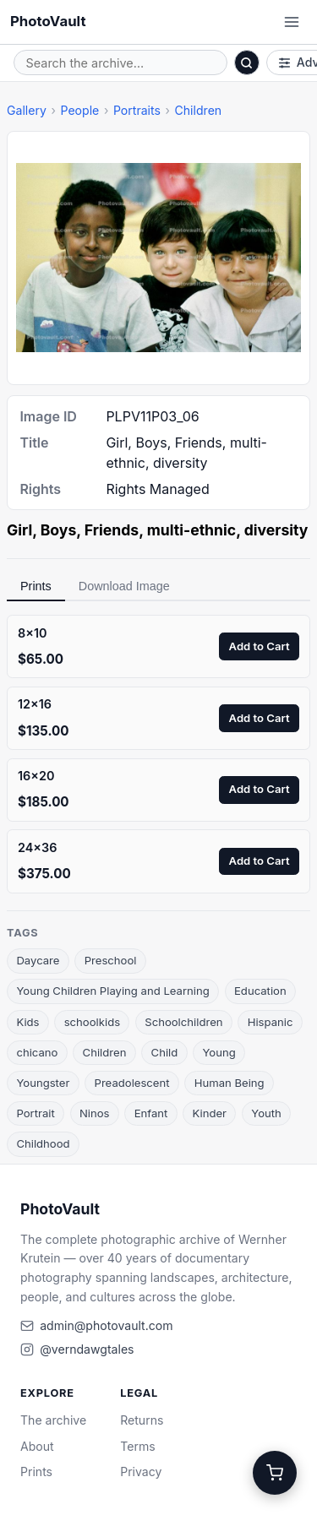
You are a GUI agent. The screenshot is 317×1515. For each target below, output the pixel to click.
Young (218, 1052)
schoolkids (92, 1022)
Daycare (37, 960)
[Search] (247, 62)
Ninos (94, 1113)
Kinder (210, 1113)
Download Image (124, 586)
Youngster (42, 1082)
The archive (53, 1420)
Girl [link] (19, 530)
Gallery (26, 110)
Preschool (111, 960)
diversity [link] (276, 530)
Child (164, 1052)
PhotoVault (48, 21)
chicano (36, 1052)
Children (198, 110)
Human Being (229, 1082)
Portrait (35, 1113)
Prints (36, 586)
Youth (266, 1113)
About (37, 1446)
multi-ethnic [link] (191, 530)
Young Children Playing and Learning (112, 990)
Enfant (151, 1113)
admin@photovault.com (106, 1325)
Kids (27, 1022)
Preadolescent (132, 1082)
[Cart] (275, 1473)
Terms (137, 1446)
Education (260, 990)
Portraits (137, 110)
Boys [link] (59, 530)
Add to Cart (259, 646)
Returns (141, 1420)
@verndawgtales (87, 1349)
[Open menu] (291, 22)
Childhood (42, 1143)
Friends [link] (112, 530)
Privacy (140, 1471)
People (79, 110)
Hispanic (270, 1022)
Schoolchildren (183, 1022)
